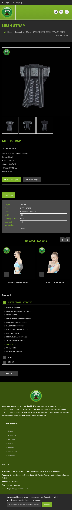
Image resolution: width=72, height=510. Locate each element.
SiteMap (10, 455)
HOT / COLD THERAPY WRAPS (16, 329)
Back (9, 374)
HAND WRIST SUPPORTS (14, 326)
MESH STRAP (62, 35)
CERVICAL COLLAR (12, 307)
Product (18, 32)
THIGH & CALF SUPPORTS (14, 340)
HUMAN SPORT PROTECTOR (38, 32)
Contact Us (11, 451)
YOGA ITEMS (10, 348)
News (9, 443)
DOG (7, 357)
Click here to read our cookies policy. (24, 505)
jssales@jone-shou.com (18, 489)
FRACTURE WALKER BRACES (15, 322)
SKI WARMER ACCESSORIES (15, 337)
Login (6, 2)
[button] (56, 12)
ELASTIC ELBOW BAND (18, 282)
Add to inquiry (11, 179)
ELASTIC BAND (10, 315)
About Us (11, 435)
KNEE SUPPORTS (11, 333)
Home (10, 32)
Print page (32, 179)
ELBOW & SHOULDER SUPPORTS (17, 311)
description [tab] (8, 195)
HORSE (8, 362)
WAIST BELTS (59, 32)
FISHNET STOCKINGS (13, 351)
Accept (47, 505)
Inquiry (10, 447)
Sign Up (17, 2)
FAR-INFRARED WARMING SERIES (17, 318)
